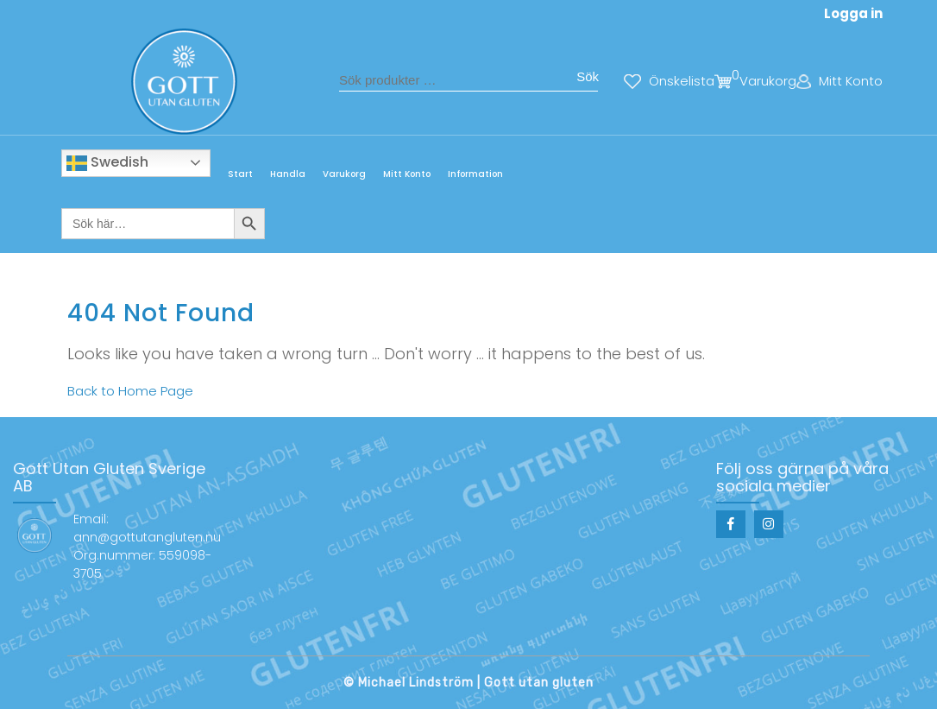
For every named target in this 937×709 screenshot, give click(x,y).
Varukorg (344, 174)
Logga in (853, 13)
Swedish (107, 163)
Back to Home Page (130, 391)
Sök (587, 76)
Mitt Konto (407, 174)
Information (475, 174)
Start (240, 174)
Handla (287, 174)
